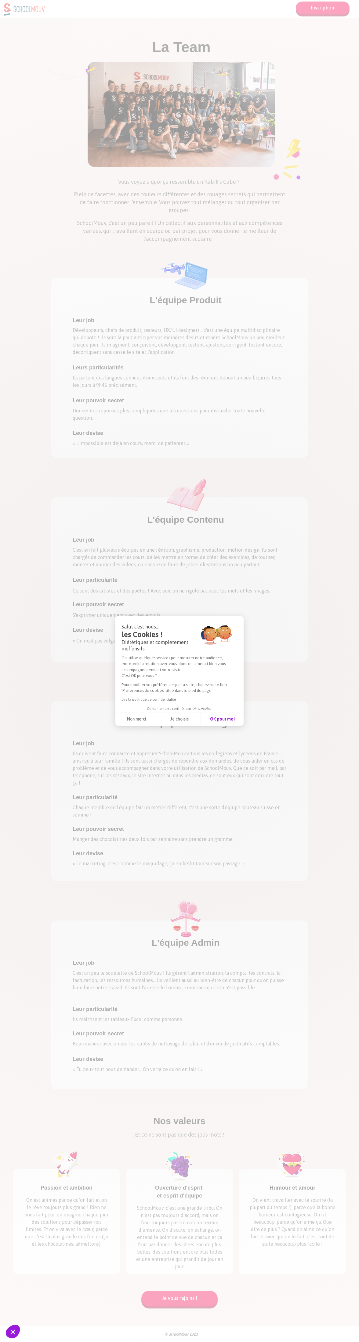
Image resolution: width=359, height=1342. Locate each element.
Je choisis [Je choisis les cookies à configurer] (179, 719)
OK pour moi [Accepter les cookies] (222, 719)
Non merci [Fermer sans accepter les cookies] (136, 719)
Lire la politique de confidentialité (148, 699)
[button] (12, 1331)
